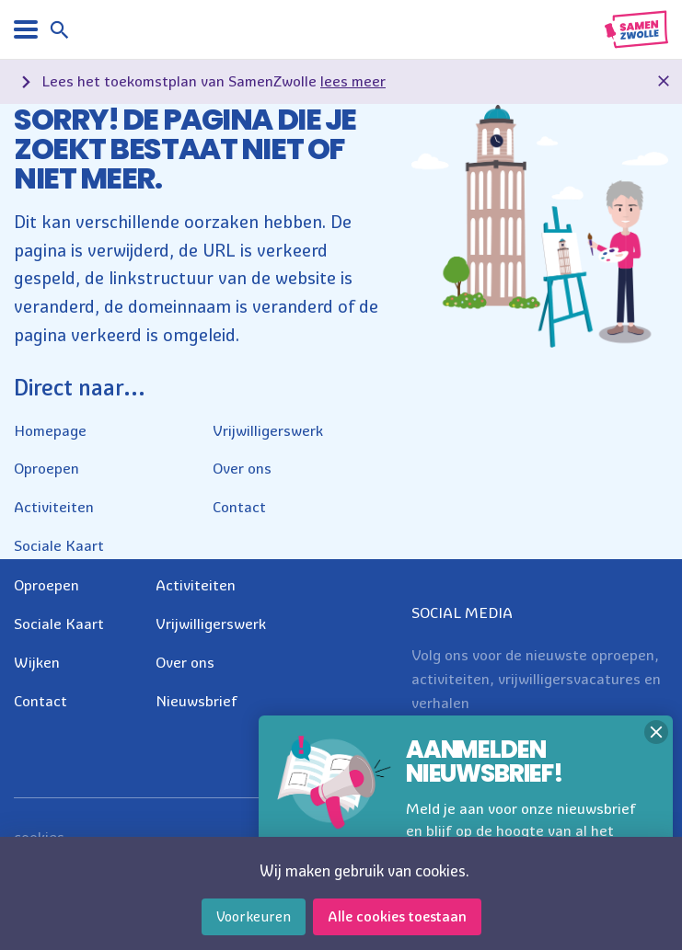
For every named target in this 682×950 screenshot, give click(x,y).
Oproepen (46, 468)
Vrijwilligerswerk (268, 430)
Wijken (37, 662)
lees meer (353, 81)
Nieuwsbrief (196, 701)
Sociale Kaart (59, 545)
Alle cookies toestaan (397, 916)
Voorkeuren (253, 916)
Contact (239, 507)
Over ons (242, 468)
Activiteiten (54, 507)
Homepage (50, 430)
